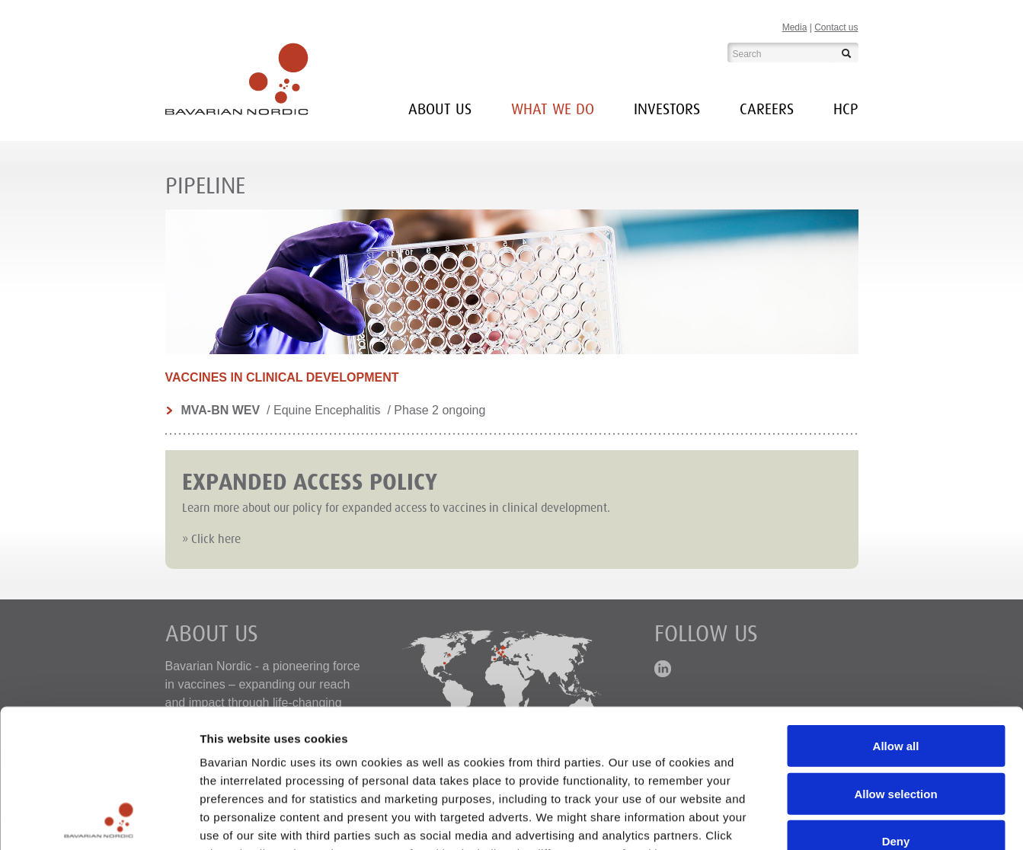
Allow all (896, 616)
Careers (767, 109)
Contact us (836, 27)
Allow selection (895, 663)
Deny (896, 711)
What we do (552, 109)
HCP (845, 109)
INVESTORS (667, 109)
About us (440, 109)
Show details (799, 819)
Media (794, 27)
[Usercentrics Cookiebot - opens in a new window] (98, 820)
